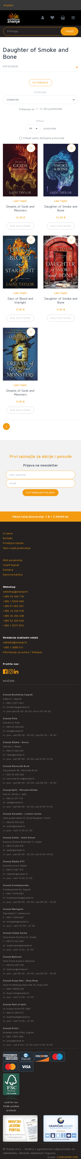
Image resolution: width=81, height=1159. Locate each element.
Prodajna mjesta (13, 543)
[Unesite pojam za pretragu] (40, 31)
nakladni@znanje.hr (15, 642)
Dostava (8, 569)
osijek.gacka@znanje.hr (19, 945)
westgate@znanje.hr (18, 921)
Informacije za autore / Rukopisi (22, 652)
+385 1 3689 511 (13, 647)
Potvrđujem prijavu (40, 492)
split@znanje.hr (15, 802)
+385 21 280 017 (14, 1012)
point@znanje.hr (15, 1040)
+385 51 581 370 (14, 869)
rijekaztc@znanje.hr (17, 873)
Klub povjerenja (12, 560)
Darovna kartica (12, 574)
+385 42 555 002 (14, 822)
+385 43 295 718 (13, 596)
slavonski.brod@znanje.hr (21, 778)
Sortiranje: (40, 92)
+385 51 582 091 (13, 606)
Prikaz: (40, 120)
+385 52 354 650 (13, 620)
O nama (8, 533)
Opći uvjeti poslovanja (16, 548)
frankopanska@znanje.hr (20, 897)
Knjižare (8, 5)
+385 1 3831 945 (14, 1036)
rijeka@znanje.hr (16, 754)
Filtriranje (40, 82)
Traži (69, 31)
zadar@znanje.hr (16, 850)
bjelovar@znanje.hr (17, 969)
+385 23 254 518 (13, 610)
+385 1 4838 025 (14, 988)
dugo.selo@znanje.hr (18, 993)
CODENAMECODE (67, 1157)
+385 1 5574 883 (14, 893)
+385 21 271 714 (14, 798)
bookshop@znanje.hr (18, 707)
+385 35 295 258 (13, 615)
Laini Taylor (20, 200)
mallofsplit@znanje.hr (18, 1016)
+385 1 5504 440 (13, 601)
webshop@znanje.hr (15, 591)
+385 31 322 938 (14, 941)
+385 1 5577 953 (13, 625)
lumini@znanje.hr (16, 826)
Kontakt (7, 538)
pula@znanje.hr (15, 730)
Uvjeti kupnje (11, 564)
